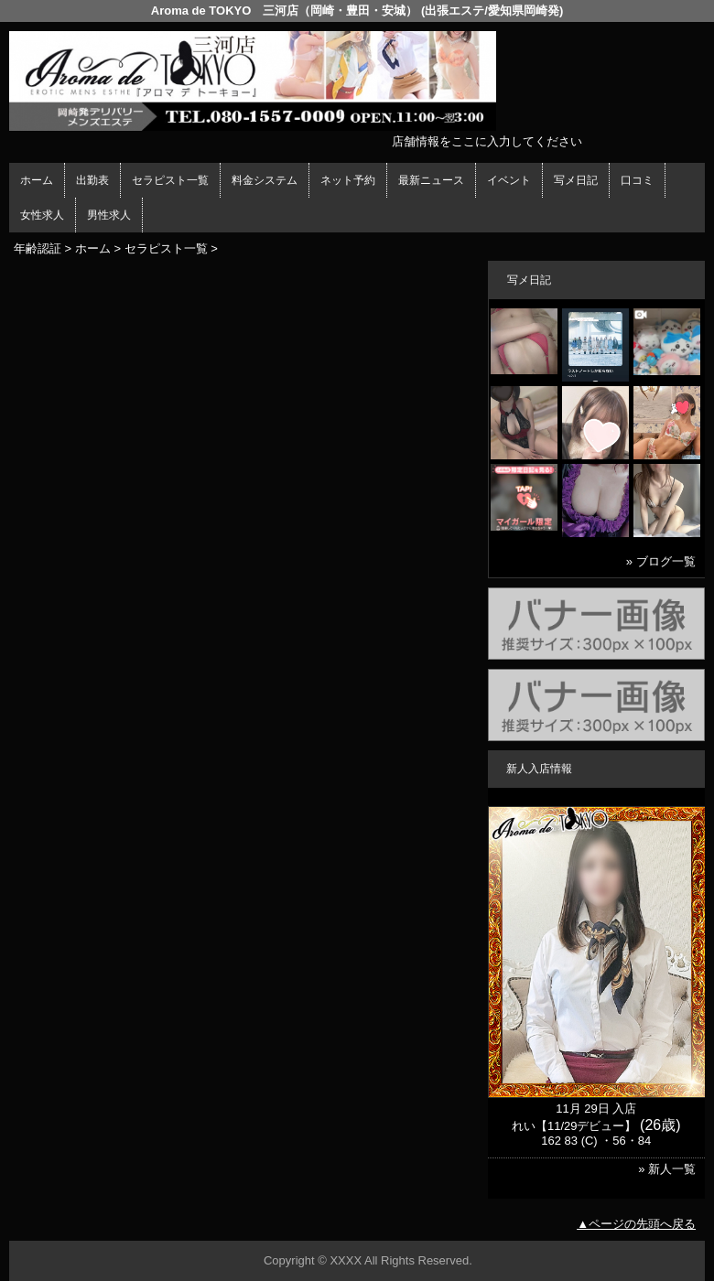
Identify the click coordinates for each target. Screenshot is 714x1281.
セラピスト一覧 (170, 180)
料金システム (265, 180)
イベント (509, 180)
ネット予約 (347, 180)
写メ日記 (576, 180)
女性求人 (42, 215)
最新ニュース (431, 180)
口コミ (637, 180)
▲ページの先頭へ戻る (636, 1224)
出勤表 (92, 180)
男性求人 (109, 215)
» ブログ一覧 (661, 561)
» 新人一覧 (667, 1169)
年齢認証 (37, 248)
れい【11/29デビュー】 (574, 1126)
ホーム (36, 180)
